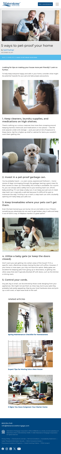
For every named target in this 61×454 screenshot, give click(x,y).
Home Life (10, 57)
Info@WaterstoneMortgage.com (15, 426)
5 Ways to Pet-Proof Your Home (26, 57)
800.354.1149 (7, 423)
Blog (3, 57)
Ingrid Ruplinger (8, 50)
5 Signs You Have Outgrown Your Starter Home (27, 407)
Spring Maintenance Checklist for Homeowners (28, 335)
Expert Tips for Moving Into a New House (25, 369)
